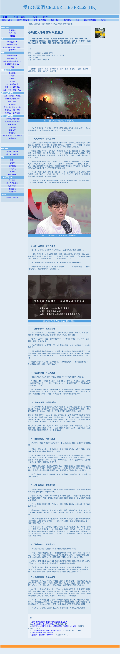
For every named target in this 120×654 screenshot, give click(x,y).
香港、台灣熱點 (42, 20)
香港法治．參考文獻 (12, 113)
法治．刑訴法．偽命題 (12, 96)
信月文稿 (12, 33)
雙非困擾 (12, 133)
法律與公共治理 (23, 20)
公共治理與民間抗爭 (12, 122)
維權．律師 (12, 101)
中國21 (12, 36)
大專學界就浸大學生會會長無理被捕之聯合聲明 (49, 622)
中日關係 (12, 79)
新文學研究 (12, 186)
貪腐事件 (12, 50)
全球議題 (12, 73)
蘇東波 (12, 81)
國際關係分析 (7, 20)
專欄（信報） (23, 17)
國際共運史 (12, 174)
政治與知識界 (12, 45)
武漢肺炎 (12, 104)
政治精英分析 (12, 42)
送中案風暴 (12, 124)
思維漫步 (12, 30)
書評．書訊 (57, 20)
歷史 (77, 20)
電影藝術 (12, 192)
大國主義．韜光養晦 (12, 87)
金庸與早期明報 (12, 197)
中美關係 (12, 76)
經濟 (45, 17)
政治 (35, 17)
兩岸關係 (12, 138)
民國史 (12, 160)
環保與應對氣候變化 (12, 64)
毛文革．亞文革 (12, 154)
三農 (12, 67)
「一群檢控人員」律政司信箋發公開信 (46, 630)
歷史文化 (12, 189)
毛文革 (12, 172)
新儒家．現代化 (12, 151)
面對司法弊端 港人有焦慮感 (42, 624)
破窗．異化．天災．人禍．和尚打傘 (12, 135)
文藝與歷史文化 (90, 20)
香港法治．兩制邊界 (12, 110)
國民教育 (12, 130)
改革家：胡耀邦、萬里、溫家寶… (12, 47)
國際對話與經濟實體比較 (12, 61)
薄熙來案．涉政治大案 (12, 107)
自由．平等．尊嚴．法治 (12, 90)
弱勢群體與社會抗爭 (12, 99)
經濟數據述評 (12, 58)
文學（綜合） (12, 180)
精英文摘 (70, 20)
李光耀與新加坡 (12, 84)
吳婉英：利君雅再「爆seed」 (43, 635)
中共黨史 (12, 169)
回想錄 (103, 20)
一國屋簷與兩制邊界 (12, 119)
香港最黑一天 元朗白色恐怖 (42, 633)
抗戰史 (12, 163)
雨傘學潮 (12, 127)
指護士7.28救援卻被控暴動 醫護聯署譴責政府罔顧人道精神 (54, 626)
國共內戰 (12, 166)
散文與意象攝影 (12, 183)
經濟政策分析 (12, 56)
